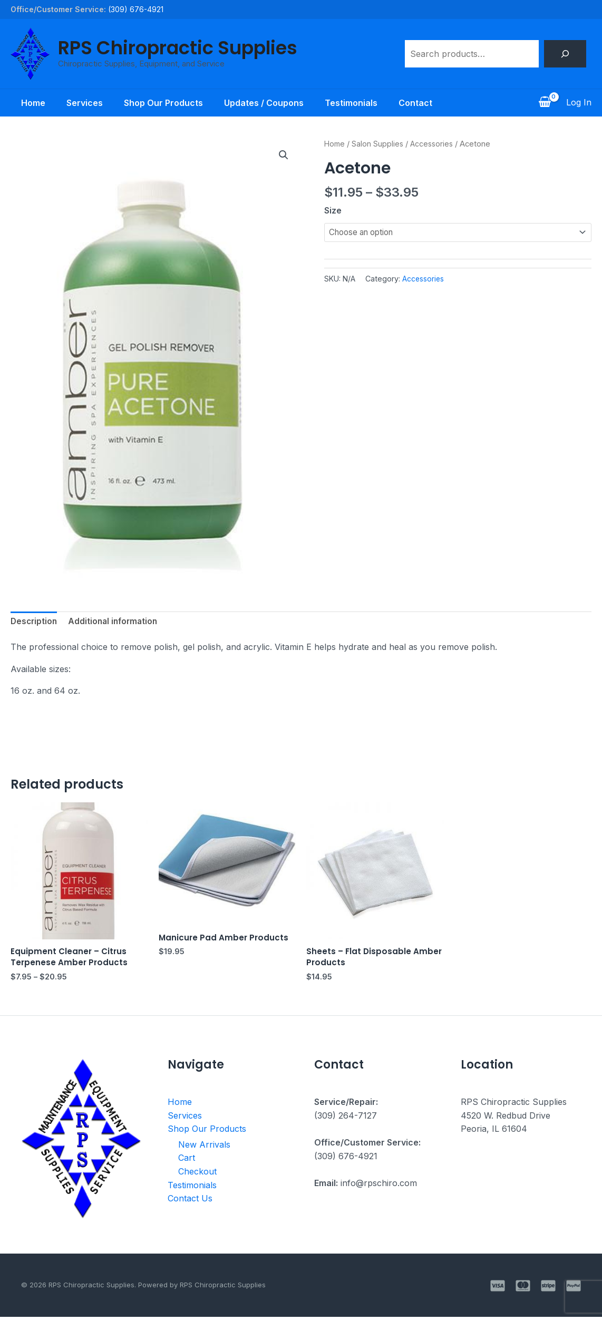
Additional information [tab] (116, 622)
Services (78, 103)
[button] (283, 155)
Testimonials (357, 103)
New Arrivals (204, 1147)
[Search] (565, 53)
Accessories (434, 144)
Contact (426, 103)
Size (333, 210)
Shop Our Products (161, 103)
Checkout (197, 1174)
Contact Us (190, 1201)
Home (23, 103)
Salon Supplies (379, 144)
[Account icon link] (578, 103)
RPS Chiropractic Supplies (177, 48)
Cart (186, 1161)
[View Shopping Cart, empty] (544, 102)
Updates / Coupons (266, 103)
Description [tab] (35, 622)
